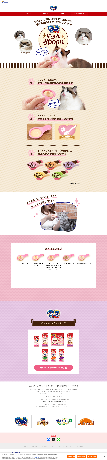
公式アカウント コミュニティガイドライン (67, 446)
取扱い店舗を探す (79, 13)
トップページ (27, 13)
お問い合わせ (34, 446)
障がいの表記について (81, 446)
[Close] (104, 456)
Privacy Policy (37, 457)
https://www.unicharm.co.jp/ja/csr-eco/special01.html (53, 401)
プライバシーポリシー (53, 446)
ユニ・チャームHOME (26, 446)
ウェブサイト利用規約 (43, 446)
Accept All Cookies (92, 456)
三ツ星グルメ (62, 13)
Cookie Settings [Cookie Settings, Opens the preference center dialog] (71, 456)
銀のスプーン (44, 13)
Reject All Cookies (81, 456)
